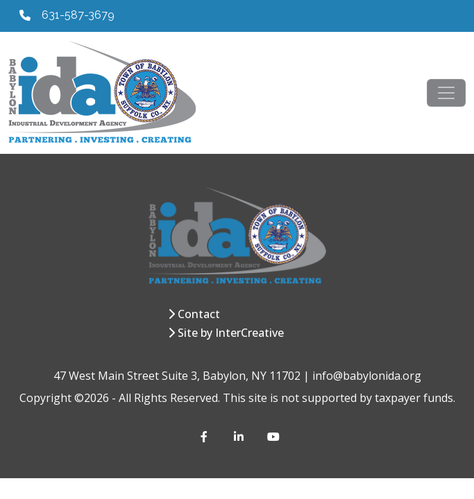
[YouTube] (272, 436)
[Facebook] (206, 436)
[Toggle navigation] (446, 93)
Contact (199, 314)
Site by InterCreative (231, 332)
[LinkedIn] (239, 436)
